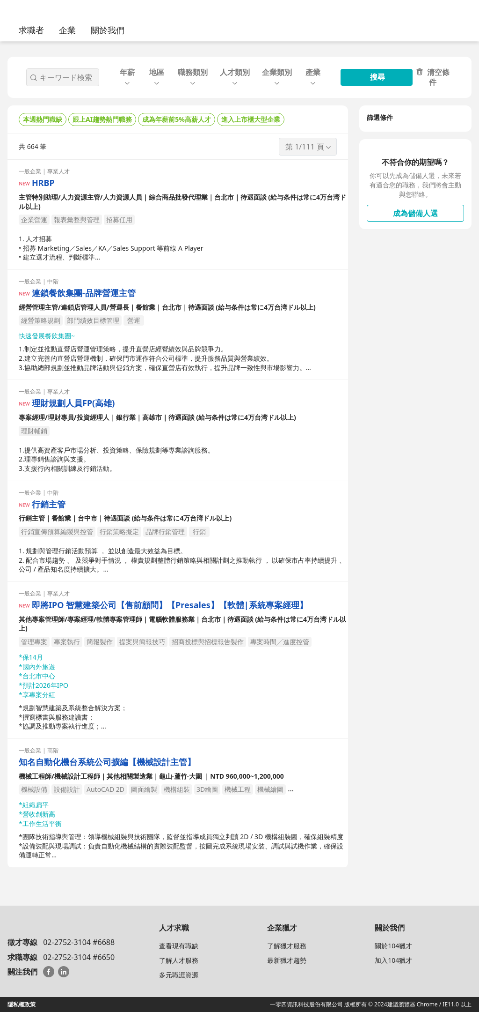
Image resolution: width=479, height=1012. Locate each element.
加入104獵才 (393, 960)
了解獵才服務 (286, 945)
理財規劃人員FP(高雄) (73, 403)
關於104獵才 (393, 945)
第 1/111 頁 (308, 146)
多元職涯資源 (178, 974)
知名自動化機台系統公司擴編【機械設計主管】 (107, 762)
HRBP (43, 183)
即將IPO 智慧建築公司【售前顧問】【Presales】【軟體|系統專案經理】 (170, 605)
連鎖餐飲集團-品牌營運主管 (84, 293)
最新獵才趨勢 (286, 960)
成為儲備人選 (415, 213)
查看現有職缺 (178, 945)
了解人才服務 (178, 960)
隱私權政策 (21, 1004)
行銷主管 (48, 504)
